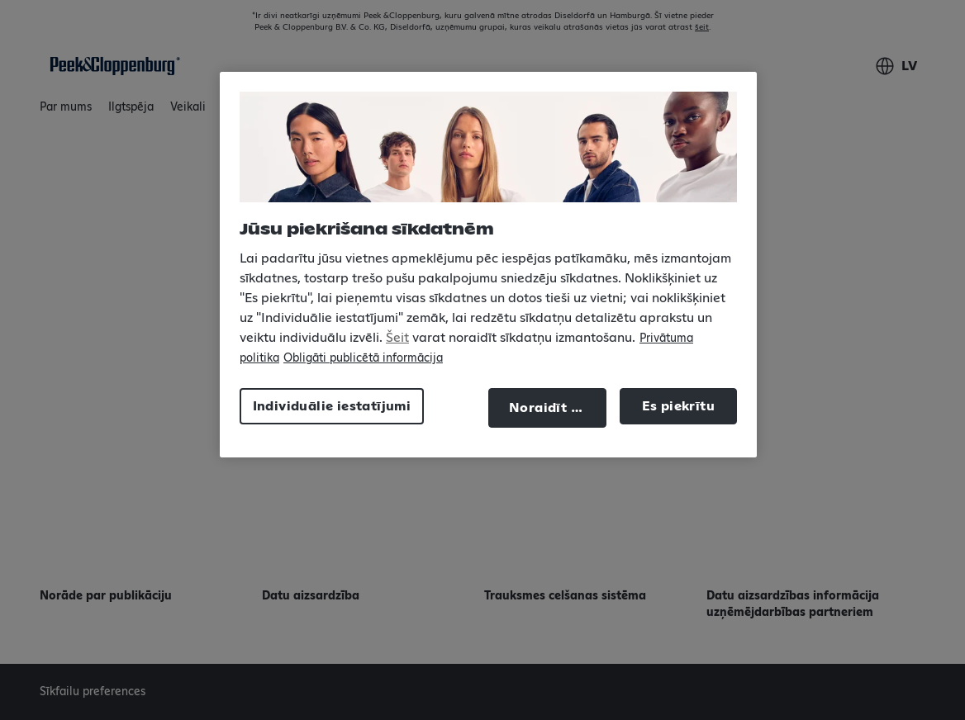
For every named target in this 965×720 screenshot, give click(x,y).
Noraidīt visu (553, 407)
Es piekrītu (678, 406)
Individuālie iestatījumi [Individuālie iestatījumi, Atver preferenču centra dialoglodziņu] (332, 406)
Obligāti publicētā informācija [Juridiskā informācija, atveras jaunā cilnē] (363, 358)
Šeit (397, 337)
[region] (488, 264)
